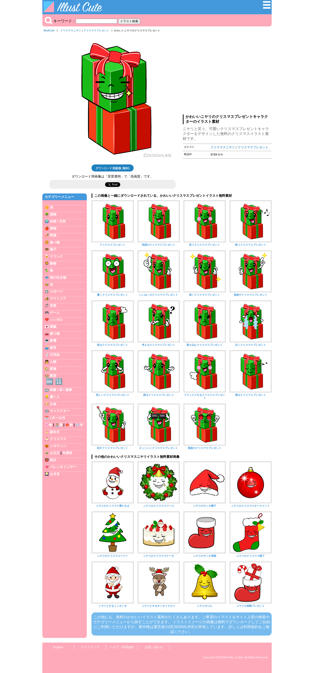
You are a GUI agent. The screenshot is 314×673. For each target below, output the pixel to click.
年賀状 (67, 453)
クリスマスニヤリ (70, 30)
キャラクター (59, 411)
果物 (53, 228)
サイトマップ (90, 647)
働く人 (55, 397)
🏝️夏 (58, 425)
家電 (53, 340)
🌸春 (48, 425)
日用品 (55, 355)
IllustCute (49, 30)
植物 (53, 214)
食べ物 (55, 242)
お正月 (55, 453)
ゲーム (55, 312)
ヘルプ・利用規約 (122, 647)
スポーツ (56, 291)
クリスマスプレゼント (96, 30)
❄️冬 (79, 425)
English (58, 647)
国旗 (53, 326)
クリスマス (58, 439)
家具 (53, 347)
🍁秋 (69, 425)
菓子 (53, 249)
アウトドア (58, 298)
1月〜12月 (57, 418)
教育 (53, 376)
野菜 (53, 235)
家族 (53, 369)
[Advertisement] (227, 74)
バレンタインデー (63, 467)
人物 (53, 362)
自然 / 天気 (58, 221)
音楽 (53, 305)
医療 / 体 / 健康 (61, 390)
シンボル (56, 319)
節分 (53, 460)
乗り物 (55, 333)
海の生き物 (58, 277)
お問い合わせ (154, 647)
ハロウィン (58, 446)
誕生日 (55, 432)
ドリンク (56, 256)
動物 (53, 263)
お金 (53, 404)
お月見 (55, 474)
